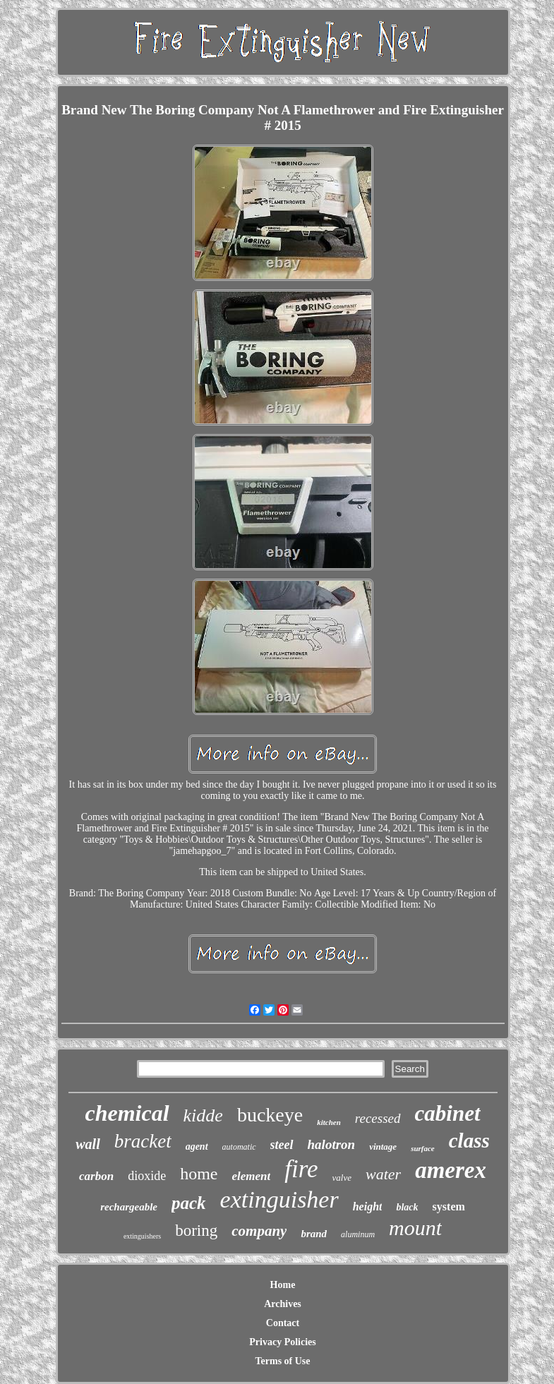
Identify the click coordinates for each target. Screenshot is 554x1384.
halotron (332, 1144)
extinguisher (279, 1199)
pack (188, 1202)
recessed (378, 1118)
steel (282, 1145)
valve (341, 1177)
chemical (127, 1113)
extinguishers (142, 1236)
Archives (282, 1304)
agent (197, 1146)
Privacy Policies (282, 1342)
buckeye (270, 1115)
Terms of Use (282, 1361)
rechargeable (128, 1206)
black (407, 1207)
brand (314, 1233)
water (383, 1174)
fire (301, 1169)
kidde (203, 1115)
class (469, 1140)
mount (415, 1227)
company (259, 1230)
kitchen (329, 1122)
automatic (239, 1147)
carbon (96, 1176)
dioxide (147, 1176)
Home (283, 1285)
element (251, 1176)
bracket (142, 1141)
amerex (450, 1170)
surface (423, 1148)
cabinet (448, 1113)
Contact (282, 1323)
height (368, 1206)
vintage (383, 1146)
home (198, 1174)
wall (88, 1144)
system (449, 1206)
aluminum (358, 1234)
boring (196, 1230)
